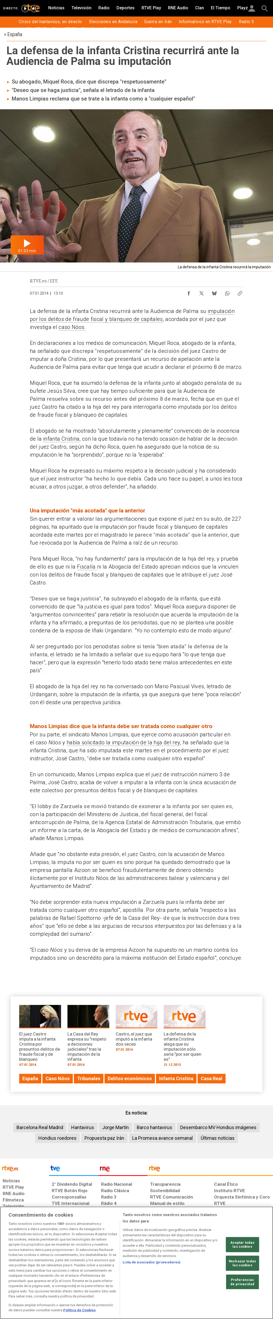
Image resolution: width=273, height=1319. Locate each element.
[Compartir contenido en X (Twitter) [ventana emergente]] (201, 292)
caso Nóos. (72, 327)
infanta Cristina (61, 439)
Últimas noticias (218, 1138)
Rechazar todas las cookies (242, 1263)
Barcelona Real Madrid (40, 1127)
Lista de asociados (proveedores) (151, 1262)
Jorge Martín (115, 1127)
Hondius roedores (57, 1138)
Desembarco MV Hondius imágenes (218, 1127)
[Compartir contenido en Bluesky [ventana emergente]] (214, 292)
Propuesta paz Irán (104, 1138)
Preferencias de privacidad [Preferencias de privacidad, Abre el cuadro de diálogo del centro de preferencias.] (242, 1282)
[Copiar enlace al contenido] (240, 292)
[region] (136, 1263)
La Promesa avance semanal (162, 1138)
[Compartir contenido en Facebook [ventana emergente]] (188, 292)
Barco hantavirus (154, 1127)
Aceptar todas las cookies (242, 1244)
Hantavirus (82, 1127)
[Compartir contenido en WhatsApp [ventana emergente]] (227, 292)
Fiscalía (87, 567)
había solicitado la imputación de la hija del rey (123, 742)
